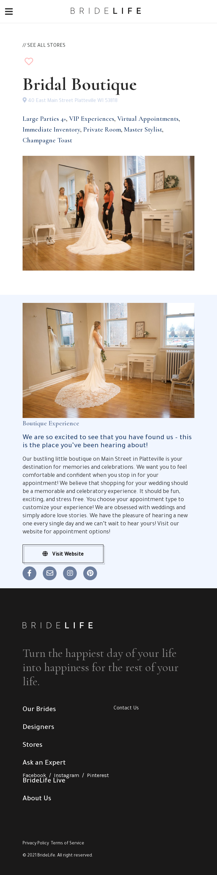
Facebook (34, 775)
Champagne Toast (47, 140)
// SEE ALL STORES (44, 46)
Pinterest (98, 775)
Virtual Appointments (148, 119)
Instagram (66, 775)
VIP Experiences (91, 119)
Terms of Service (67, 843)
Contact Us (126, 708)
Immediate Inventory (51, 130)
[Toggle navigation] (8, 12)
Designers (38, 728)
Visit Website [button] (63, 554)
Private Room (102, 130)
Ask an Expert (44, 763)
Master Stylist (143, 130)
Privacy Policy (36, 843)
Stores (32, 745)
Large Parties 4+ (44, 119)
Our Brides (39, 710)
